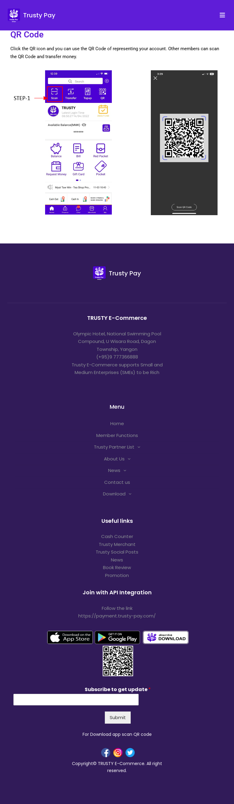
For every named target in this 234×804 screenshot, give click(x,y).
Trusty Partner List (114, 447)
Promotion (117, 575)
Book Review (117, 567)
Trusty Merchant (117, 544)
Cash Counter (117, 536)
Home (117, 423)
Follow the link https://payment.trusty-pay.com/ (117, 612)
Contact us (117, 482)
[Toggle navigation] (224, 15)
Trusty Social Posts (117, 552)
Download (114, 494)
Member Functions (117, 435)
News (114, 470)
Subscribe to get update (118, 690)
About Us (114, 459)
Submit (118, 717)
